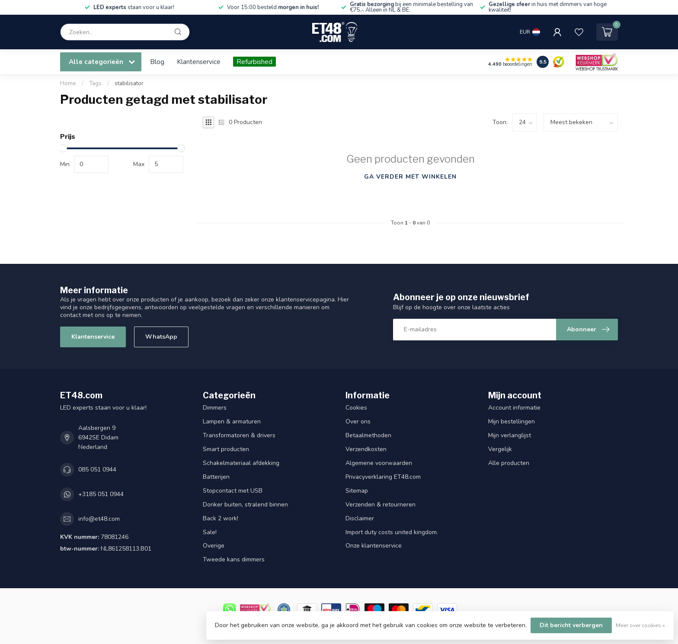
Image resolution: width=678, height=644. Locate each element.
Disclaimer (359, 518)
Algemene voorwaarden (378, 463)
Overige (213, 545)
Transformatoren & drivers (239, 435)
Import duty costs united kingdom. (391, 532)
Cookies (356, 408)
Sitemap (356, 491)
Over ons (358, 421)
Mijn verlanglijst (509, 435)
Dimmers (215, 408)
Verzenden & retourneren (380, 504)
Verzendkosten (366, 449)
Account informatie (514, 408)
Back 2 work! (220, 518)
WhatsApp (161, 337)
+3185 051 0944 (101, 494)
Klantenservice (199, 61)
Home (68, 83)
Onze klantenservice (373, 545)
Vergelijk (500, 449)
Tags (95, 83)
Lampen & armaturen (232, 421)
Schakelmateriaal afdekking (241, 463)
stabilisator (129, 83)
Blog (157, 61)
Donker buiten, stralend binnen (245, 504)
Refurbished (254, 61)
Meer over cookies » (640, 625)
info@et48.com (99, 519)
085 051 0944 (97, 469)
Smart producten (226, 449)
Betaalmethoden (368, 435)
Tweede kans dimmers (234, 559)
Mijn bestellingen (511, 421)
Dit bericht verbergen (571, 625)
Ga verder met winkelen (410, 177)
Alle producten (508, 463)
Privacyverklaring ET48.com (383, 477)
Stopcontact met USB (232, 491)
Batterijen (216, 477)
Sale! (210, 532)
